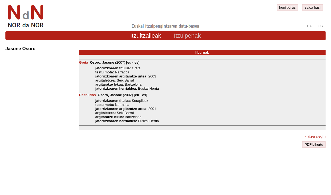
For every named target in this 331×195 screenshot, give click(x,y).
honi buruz (287, 7)
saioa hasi (312, 7)
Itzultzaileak (145, 35)
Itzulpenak (187, 35)
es (320, 26)
